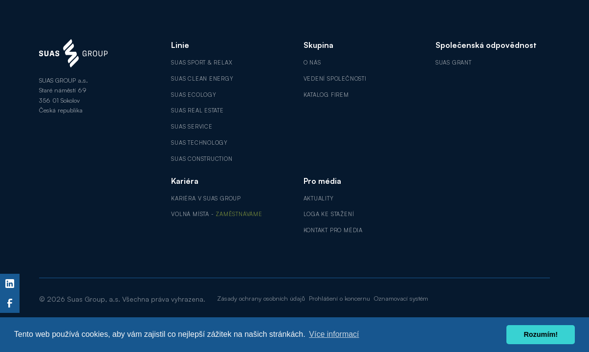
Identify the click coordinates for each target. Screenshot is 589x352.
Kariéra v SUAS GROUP (206, 198)
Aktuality (319, 198)
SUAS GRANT (454, 62)
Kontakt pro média (333, 230)
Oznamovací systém (401, 298)
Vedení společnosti (335, 78)
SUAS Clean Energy (202, 78)
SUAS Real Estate (197, 110)
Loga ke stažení (329, 214)
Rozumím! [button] (541, 334)
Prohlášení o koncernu (339, 298)
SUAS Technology (199, 142)
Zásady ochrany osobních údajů (261, 298)
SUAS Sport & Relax (201, 62)
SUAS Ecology (193, 94)
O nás (312, 62)
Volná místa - (216, 214)
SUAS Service (191, 126)
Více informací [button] (334, 334)
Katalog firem (326, 94)
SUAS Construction (201, 158)
